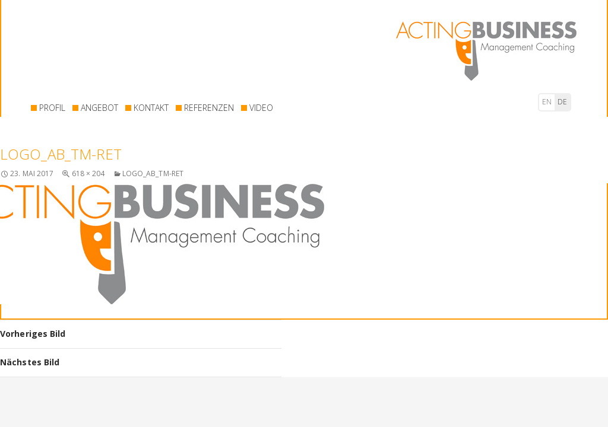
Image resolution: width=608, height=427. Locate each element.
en (547, 102)
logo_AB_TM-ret (152, 173)
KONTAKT (151, 107)
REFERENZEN (209, 107)
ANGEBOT (99, 107)
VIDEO (261, 107)
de (562, 102)
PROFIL (52, 107)
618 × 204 (88, 173)
